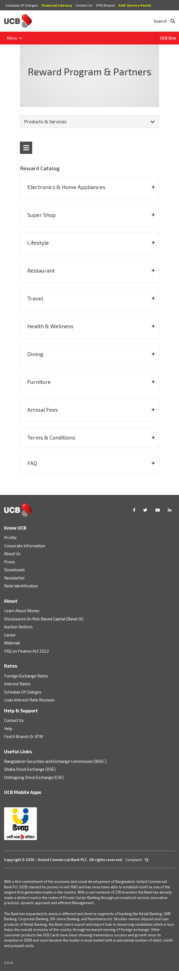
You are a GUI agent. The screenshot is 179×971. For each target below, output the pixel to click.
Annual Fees (42, 409)
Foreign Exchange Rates (26, 675)
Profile (10, 537)
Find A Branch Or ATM (23, 736)
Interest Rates (17, 683)
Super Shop (41, 214)
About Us (12, 553)
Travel (35, 298)
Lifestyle (38, 242)
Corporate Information (24, 545)
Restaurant (41, 270)
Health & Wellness (50, 326)
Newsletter (14, 577)
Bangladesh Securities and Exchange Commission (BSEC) (55, 761)
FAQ (32, 463)
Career (10, 634)
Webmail (12, 642)
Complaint (137, 860)
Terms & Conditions (51, 437)
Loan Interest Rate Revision (29, 699)
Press (9, 561)
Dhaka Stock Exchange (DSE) (30, 769)
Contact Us (84, 5)
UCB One (168, 37)
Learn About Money (22, 610)
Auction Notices (18, 626)
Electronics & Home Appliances (66, 187)
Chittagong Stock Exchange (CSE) (34, 777)
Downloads (14, 569)
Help (8, 728)
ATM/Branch (105, 5)
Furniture (39, 381)
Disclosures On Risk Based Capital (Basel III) (43, 618)
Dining (35, 354)
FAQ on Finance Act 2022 (26, 651)
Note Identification (21, 585)
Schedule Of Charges (21, 5)
